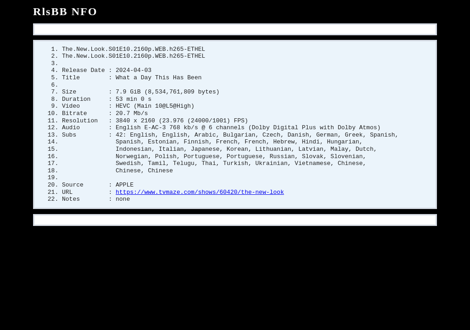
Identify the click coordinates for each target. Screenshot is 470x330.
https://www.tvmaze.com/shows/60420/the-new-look (200, 202)
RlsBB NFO (65, 11)
